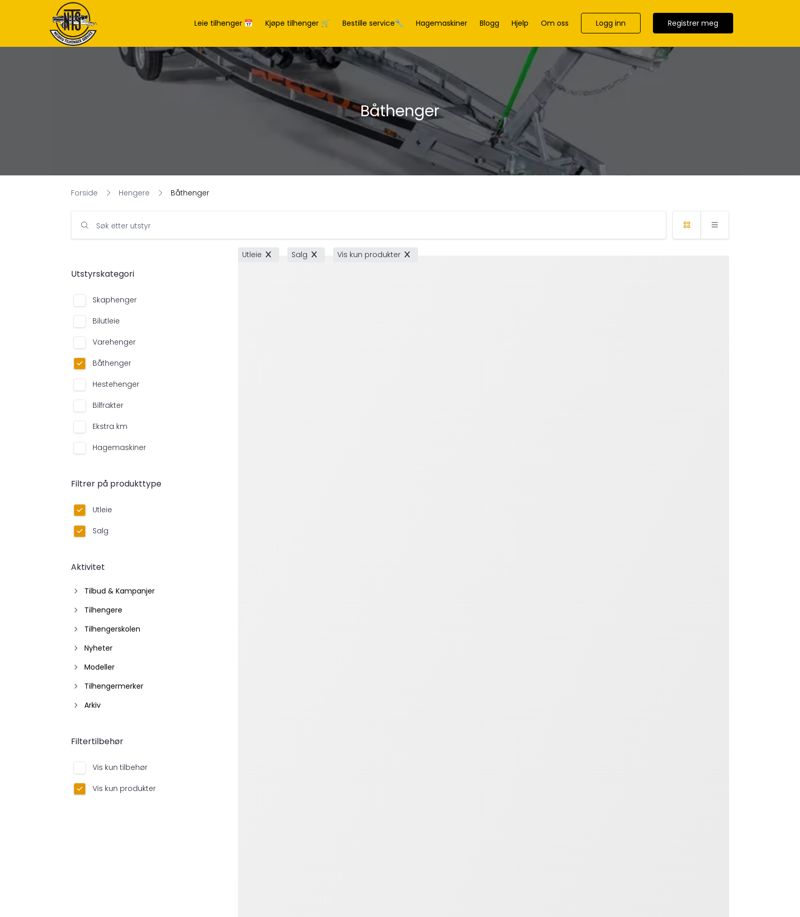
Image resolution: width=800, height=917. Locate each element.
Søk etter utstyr (123, 226)
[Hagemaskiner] (442, 23)
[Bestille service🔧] (373, 23)
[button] (611, 23)
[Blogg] (489, 23)
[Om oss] (555, 23)
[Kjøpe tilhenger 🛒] (297, 23)
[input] (368, 225)
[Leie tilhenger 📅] (223, 23)
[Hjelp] (520, 23)
